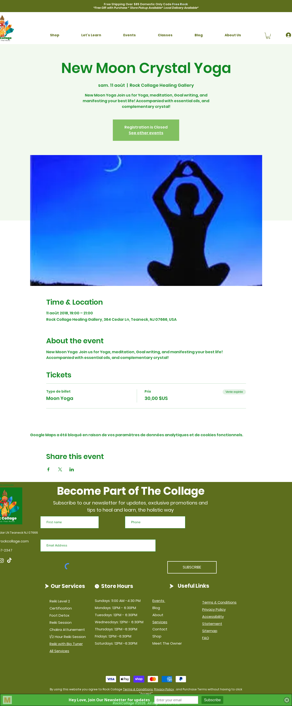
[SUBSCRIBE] (192, 567)
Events (158, 600)
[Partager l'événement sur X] (60, 469)
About (157, 614)
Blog (156, 607)
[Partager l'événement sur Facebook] (48, 469)
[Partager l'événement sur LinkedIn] (71, 469)
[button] (54, 35)
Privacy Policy (164, 689)
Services (159, 621)
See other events (146, 133)
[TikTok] (9, 561)
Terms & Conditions (138, 689)
